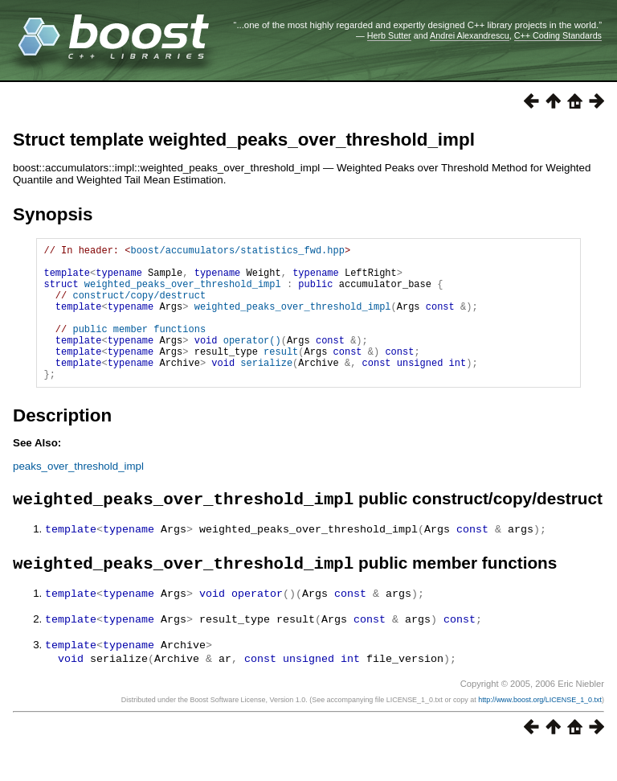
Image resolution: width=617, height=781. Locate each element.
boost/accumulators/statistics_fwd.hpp (237, 252)
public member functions (139, 348)
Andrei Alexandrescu (469, 35)
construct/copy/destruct (139, 307)
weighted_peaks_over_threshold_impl (182, 293)
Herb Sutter (389, 35)
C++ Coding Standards (558, 35)
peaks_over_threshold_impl (78, 495)
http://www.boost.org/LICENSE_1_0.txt (540, 730)
